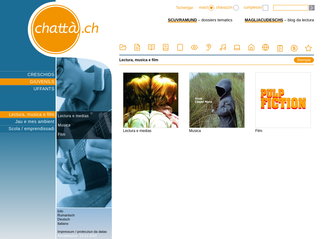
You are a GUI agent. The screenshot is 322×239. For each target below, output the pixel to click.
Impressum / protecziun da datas (82, 231)
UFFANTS (44, 88)
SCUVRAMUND (182, 20)
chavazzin (227, 8)
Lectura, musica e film (31, 114)
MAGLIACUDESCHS (264, 20)
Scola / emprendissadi (31, 128)
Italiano (62, 223)
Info (60, 211)
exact (206, 8)
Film (62, 134)
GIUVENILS (42, 81)
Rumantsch (66, 215)
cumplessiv (256, 8)
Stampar (304, 60)
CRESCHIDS (41, 74)
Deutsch (63, 219)
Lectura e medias (73, 116)
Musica (64, 125)
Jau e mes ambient (34, 121)
